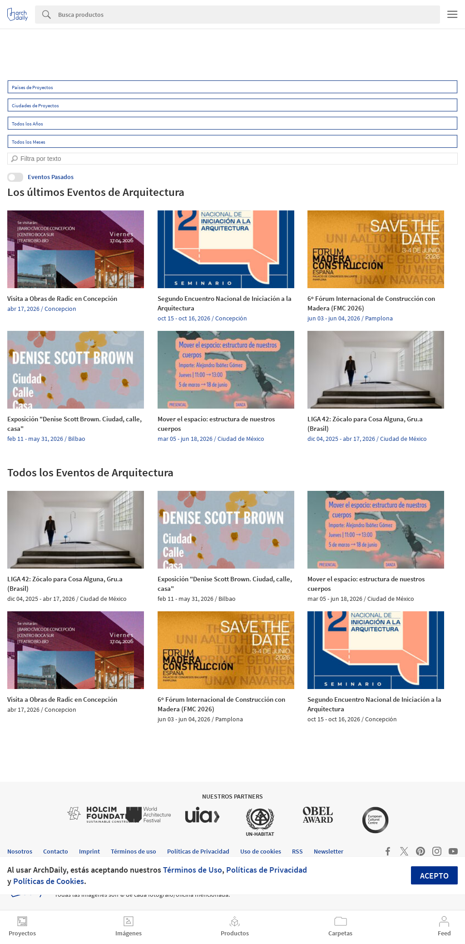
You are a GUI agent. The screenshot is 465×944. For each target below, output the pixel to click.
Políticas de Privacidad (266, 869)
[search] (14, 158)
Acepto (434, 875)
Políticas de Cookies (48, 881)
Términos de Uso (192, 869)
